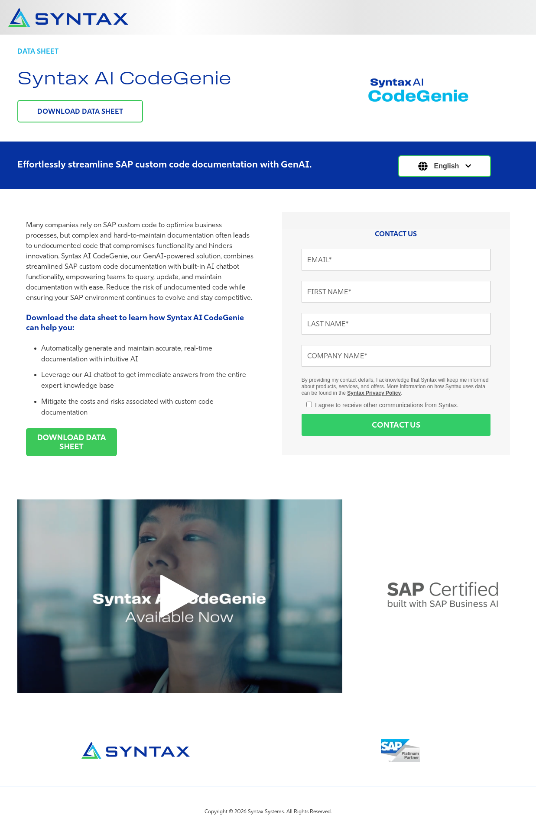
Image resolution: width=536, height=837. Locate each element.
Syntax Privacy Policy (374, 393)
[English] (444, 166)
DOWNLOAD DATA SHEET (80, 111)
